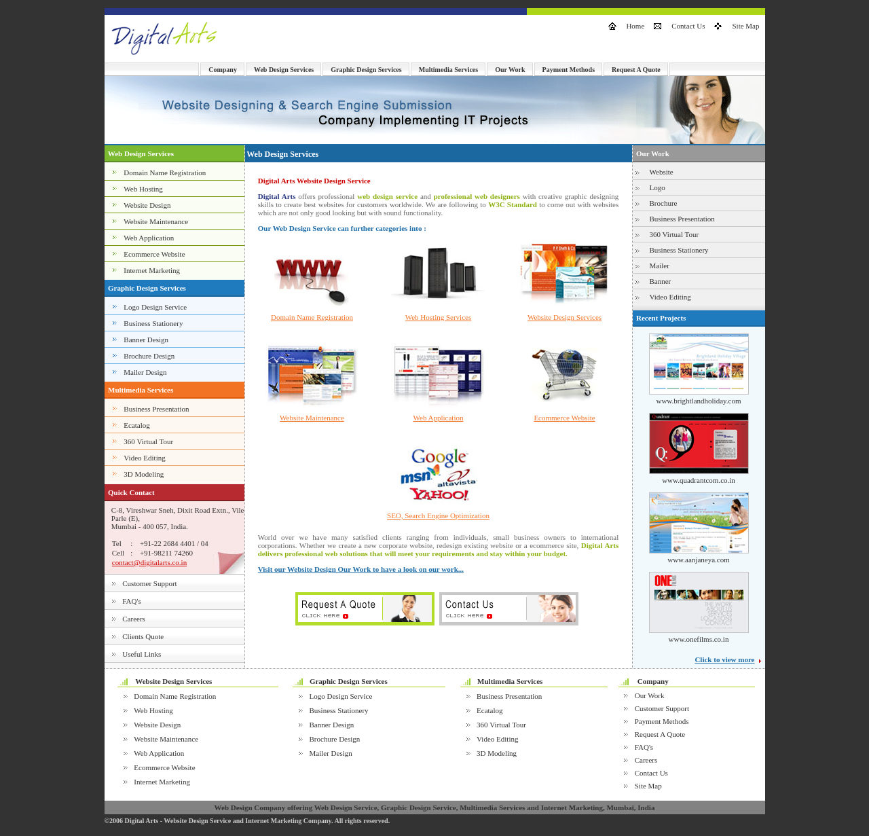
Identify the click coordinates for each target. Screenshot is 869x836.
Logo (657, 187)
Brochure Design (149, 356)
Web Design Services (284, 69)
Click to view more (724, 659)
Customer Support (149, 583)
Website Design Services (565, 317)
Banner (660, 281)
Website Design (147, 205)
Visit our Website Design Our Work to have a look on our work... (361, 569)
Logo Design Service (155, 307)
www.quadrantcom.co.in (698, 480)
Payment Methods (568, 69)
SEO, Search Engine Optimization (438, 515)
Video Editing (144, 458)
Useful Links (141, 654)
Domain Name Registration (165, 172)
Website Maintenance (156, 221)
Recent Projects (661, 318)
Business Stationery (153, 323)
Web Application (149, 238)
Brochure (664, 203)
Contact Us (688, 26)
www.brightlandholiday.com (698, 401)
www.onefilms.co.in (699, 639)
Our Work (510, 69)
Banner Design (146, 339)
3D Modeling (144, 474)
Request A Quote (636, 69)
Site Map (745, 26)
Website (661, 172)
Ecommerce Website (154, 254)
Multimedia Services (448, 69)
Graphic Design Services (366, 69)
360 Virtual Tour (148, 441)
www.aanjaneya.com (698, 560)
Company (222, 69)
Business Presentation (156, 409)
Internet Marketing (152, 270)
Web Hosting (143, 189)
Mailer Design (145, 372)
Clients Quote (143, 636)
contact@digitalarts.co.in (149, 562)
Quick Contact (131, 492)
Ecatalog (136, 425)
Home (635, 26)
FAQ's (131, 601)
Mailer (659, 265)
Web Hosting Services (438, 317)
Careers (133, 619)
